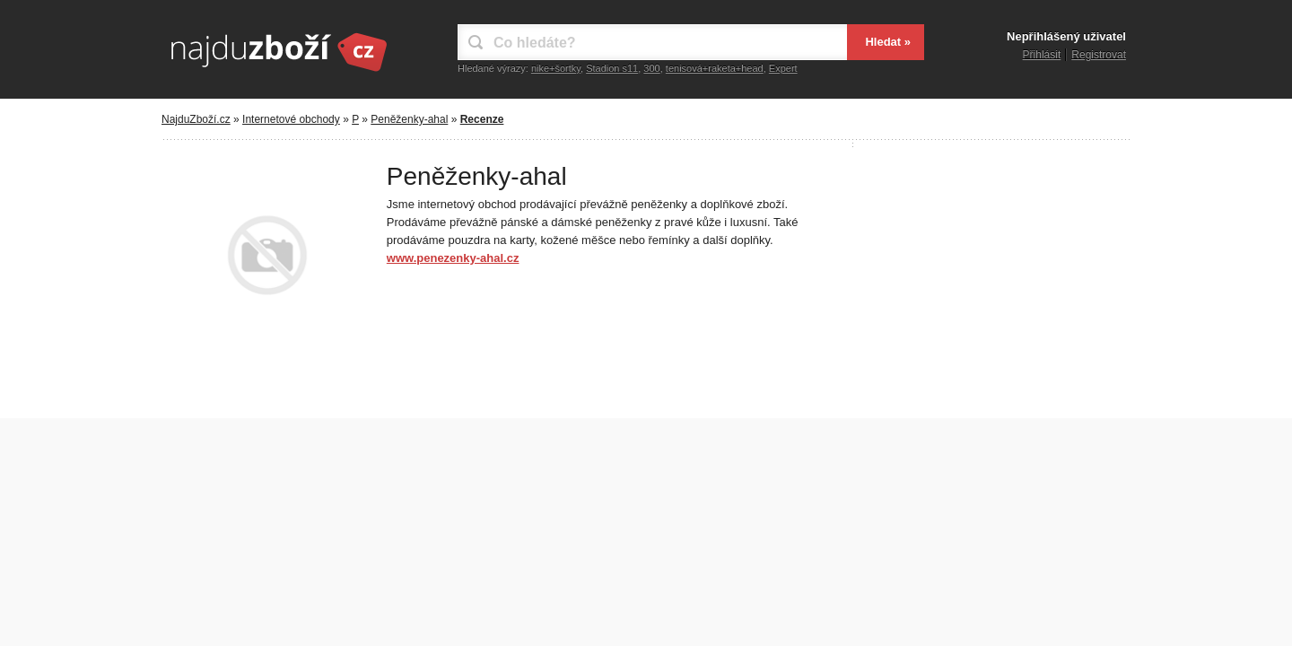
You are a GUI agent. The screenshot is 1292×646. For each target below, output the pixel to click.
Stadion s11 (612, 68)
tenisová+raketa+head (715, 68)
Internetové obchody (291, 119)
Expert (783, 68)
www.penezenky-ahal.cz (453, 258)
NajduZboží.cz (196, 119)
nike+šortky (556, 68)
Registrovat (1098, 54)
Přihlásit (1042, 54)
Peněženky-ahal (409, 119)
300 (651, 68)
